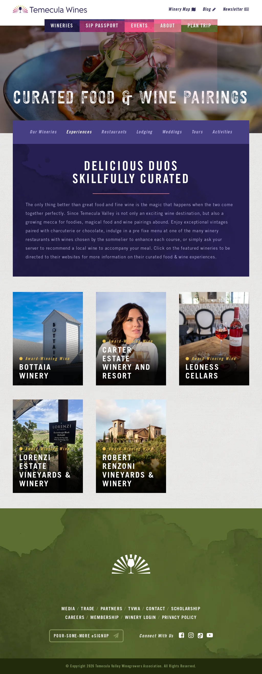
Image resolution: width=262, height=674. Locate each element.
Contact (155, 608)
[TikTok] (200, 635)
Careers (74, 617)
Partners (112, 608)
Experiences (80, 132)
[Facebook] (181, 635)
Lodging (144, 132)
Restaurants (114, 132)
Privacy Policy (179, 617)
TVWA (134, 608)
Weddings (171, 132)
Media (68, 608)
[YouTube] (210, 635)
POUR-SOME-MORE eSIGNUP (86, 635)
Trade (88, 608)
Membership (104, 617)
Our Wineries (44, 132)
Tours (196, 132)
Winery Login (140, 617)
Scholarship (186, 608)
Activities (221, 132)
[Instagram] (191, 635)
